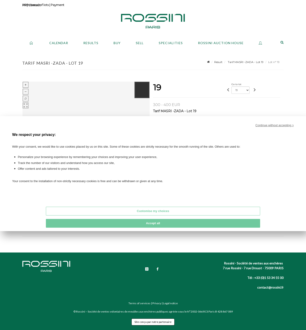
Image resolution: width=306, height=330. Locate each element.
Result (218, 62)
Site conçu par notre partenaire (153, 321)
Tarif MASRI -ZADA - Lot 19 (245, 62)
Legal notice (170, 303)
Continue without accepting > (275, 125)
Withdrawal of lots (35, 5)
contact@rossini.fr (270, 287)
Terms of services (139, 303)
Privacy (156, 303)
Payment (57, 5)
